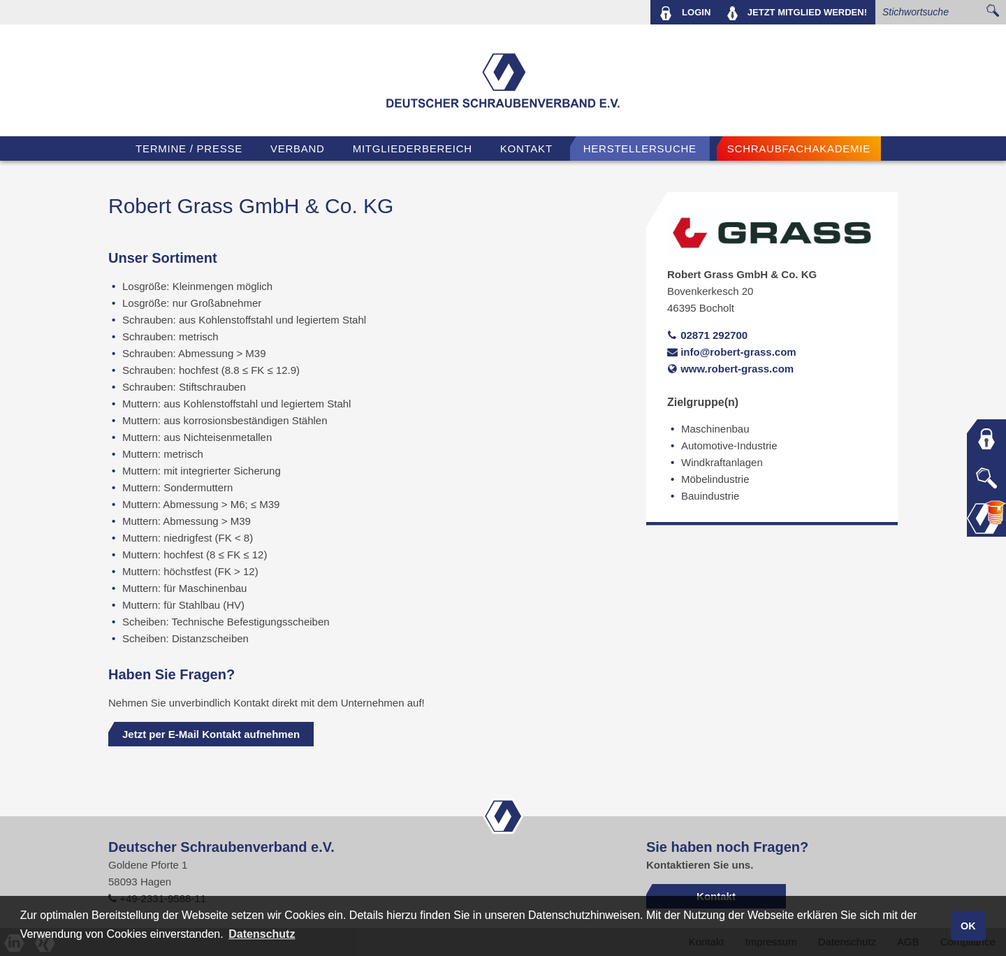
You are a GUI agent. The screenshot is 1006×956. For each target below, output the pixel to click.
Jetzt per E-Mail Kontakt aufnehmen (211, 734)
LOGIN (685, 13)
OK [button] (968, 926)
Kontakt (526, 148)
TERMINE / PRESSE (189, 148)
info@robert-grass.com (731, 352)
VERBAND (297, 148)
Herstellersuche (640, 148)
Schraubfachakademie (798, 148)
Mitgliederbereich (412, 148)
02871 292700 (707, 335)
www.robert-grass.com (730, 369)
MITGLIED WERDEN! (797, 13)
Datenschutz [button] (261, 934)
